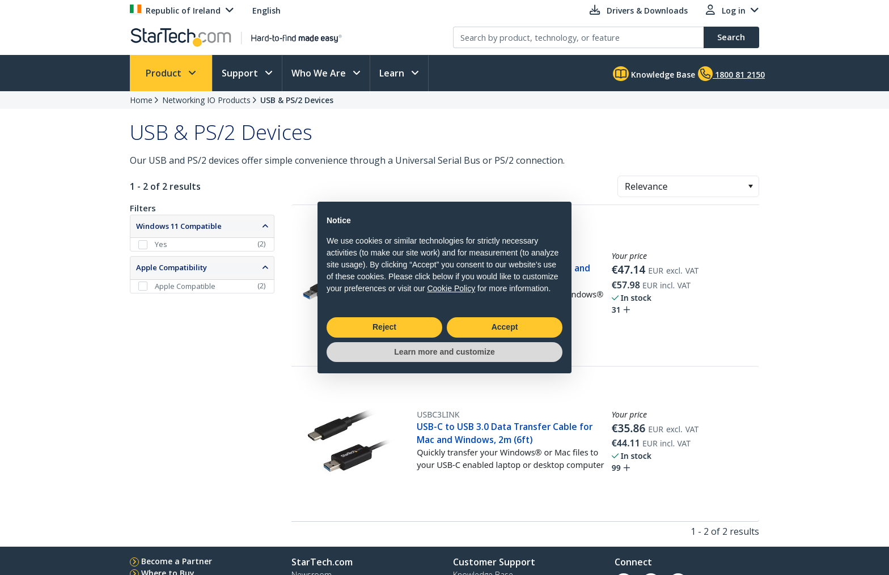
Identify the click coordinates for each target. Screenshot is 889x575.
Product (165, 73)
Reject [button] (384, 326)
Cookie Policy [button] (451, 288)
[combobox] (688, 186)
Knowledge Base (654, 73)
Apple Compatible (185, 286)
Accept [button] (505, 326)
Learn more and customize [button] (444, 351)
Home (141, 100)
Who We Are (319, 73)
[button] (750, 186)
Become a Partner (176, 561)
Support (241, 73)
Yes (161, 244)
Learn (393, 73)
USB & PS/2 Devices (296, 100)
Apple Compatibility (171, 267)
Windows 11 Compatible (179, 226)
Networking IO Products (206, 100)
